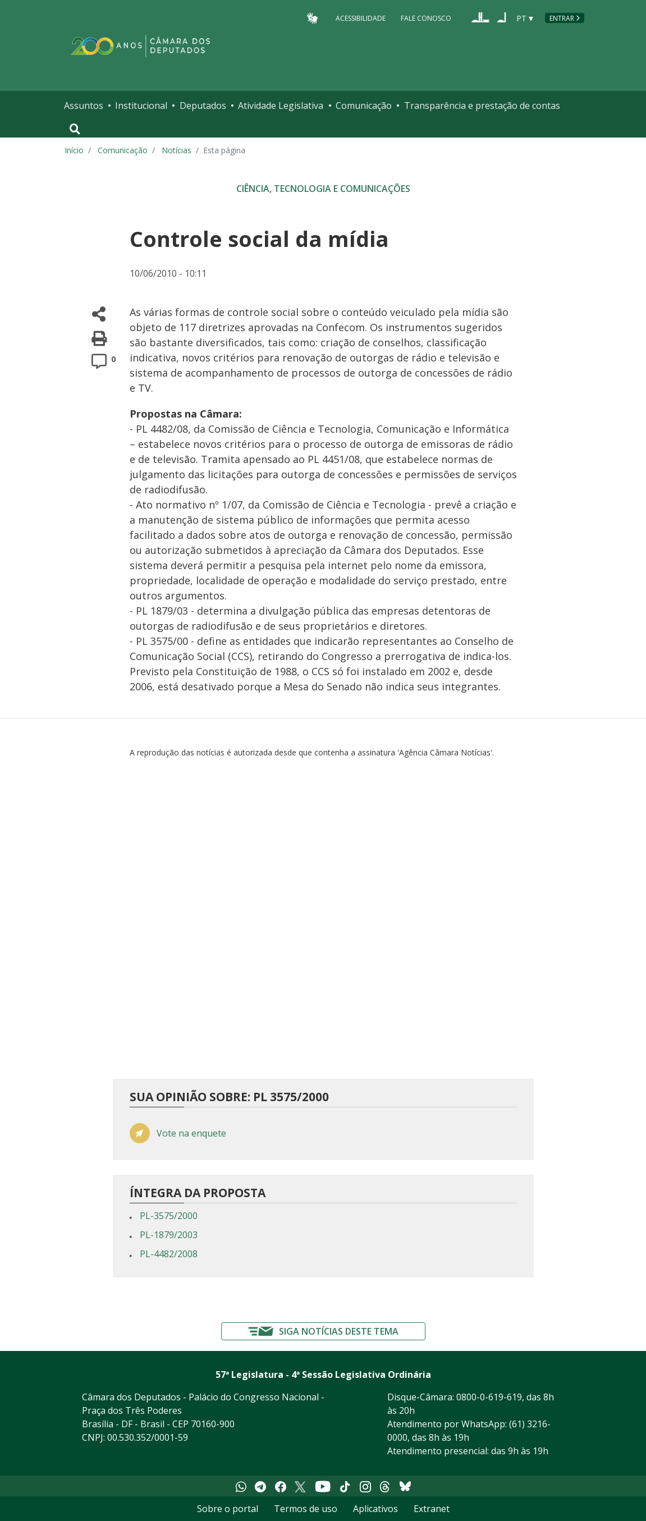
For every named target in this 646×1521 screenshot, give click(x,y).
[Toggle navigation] (75, 129)
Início (74, 150)
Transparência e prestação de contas (482, 105)
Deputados (203, 105)
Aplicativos (375, 1508)
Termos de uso (305, 1508)
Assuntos (83, 105)
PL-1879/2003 (169, 1235)
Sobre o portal (227, 1508)
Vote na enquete (191, 1133)
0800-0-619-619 (489, 1397)
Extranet (432, 1508)
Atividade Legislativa (280, 105)
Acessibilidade (361, 17)
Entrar (561, 18)
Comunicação (364, 105)
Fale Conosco (426, 17)
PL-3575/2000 (169, 1216)
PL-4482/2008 (169, 1254)
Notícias (176, 150)
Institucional (141, 105)
